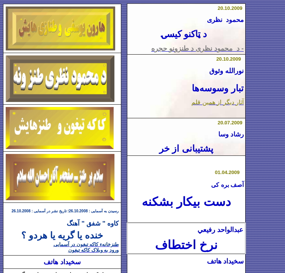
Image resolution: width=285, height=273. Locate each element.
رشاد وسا (231, 134)
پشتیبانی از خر (186, 148)
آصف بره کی (227, 185)
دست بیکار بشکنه (186, 202)
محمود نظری (225, 20)
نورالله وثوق (226, 71)
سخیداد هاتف (225, 261)
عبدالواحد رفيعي (220, 230)
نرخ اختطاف (186, 245)
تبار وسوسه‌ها (218, 88)
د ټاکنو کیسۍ (184, 34)
